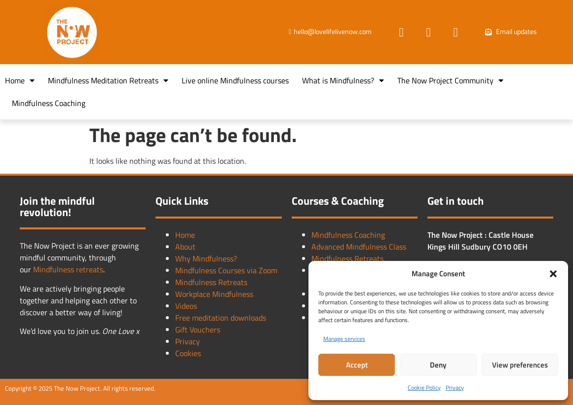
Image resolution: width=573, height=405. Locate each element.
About (185, 247)
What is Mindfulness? (343, 80)
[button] (553, 274)
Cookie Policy (424, 387)
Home (20, 80)
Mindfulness (54, 269)
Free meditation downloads (220, 318)
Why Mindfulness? (206, 258)
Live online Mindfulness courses (235, 80)
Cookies (188, 353)
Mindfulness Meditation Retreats (108, 80)
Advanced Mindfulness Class (358, 247)
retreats (89, 269)
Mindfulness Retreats (211, 282)
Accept (357, 364)
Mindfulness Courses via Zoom (226, 270)
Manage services (344, 338)
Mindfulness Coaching (48, 103)
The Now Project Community (450, 80)
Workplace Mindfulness (214, 294)
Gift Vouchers (197, 329)
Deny (438, 364)
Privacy (455, 387)
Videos (186, 306)
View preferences (520, 364)
